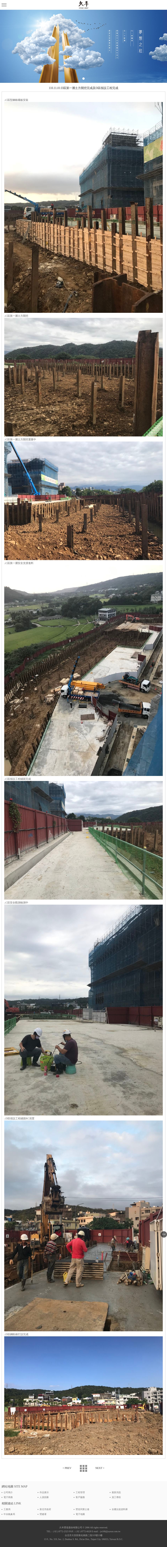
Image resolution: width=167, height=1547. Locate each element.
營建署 (43, 1514)
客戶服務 (80, 1497)
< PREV (67, 1468)
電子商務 (8, 1497)
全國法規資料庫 (120, 1509)
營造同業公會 (82, 1509)
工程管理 (80, 1492)
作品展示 (44, 1492)
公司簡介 (8, 1492)
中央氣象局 (9, 1514)
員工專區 (116, 1497)
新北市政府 (45, 1509)
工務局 (7, 1509)
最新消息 (116, 1492)
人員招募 (44, 1497)
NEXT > (99, 1468)
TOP (164, 1234)
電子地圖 (80, 1514)
